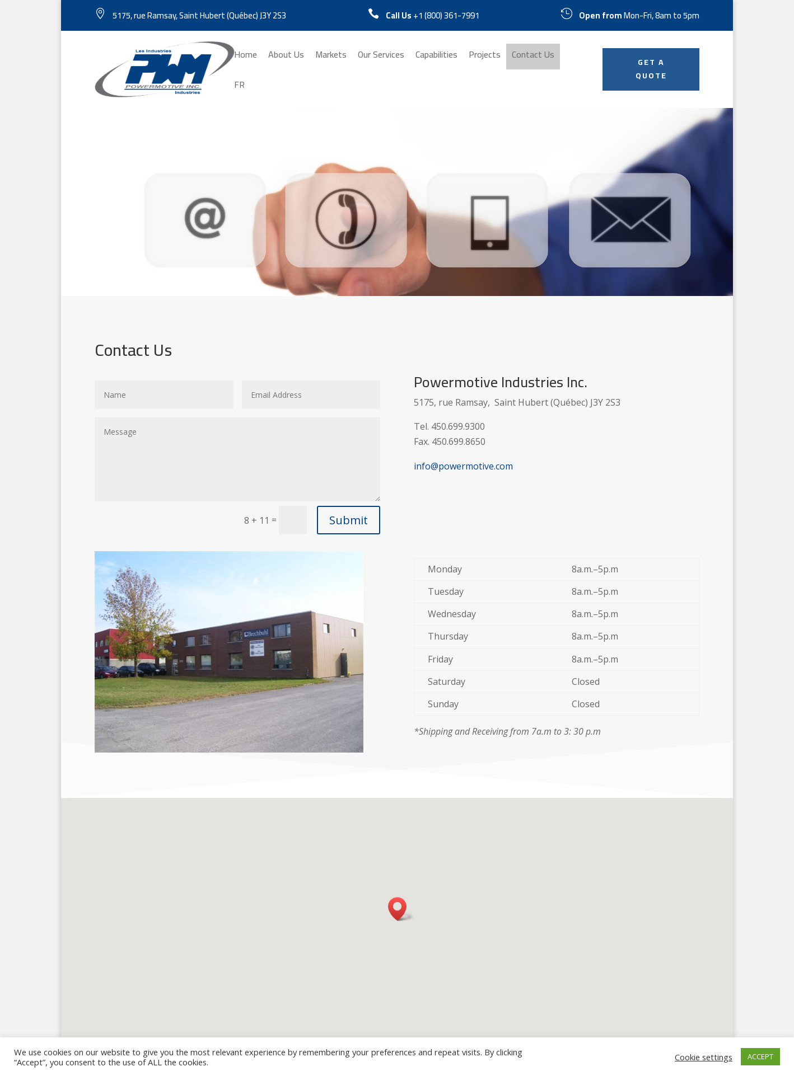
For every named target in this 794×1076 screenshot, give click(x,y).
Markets (331, 56)
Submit (348, 520)
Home (245, 56)
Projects (485, 56)
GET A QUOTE (651, 69)
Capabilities (436, 56)
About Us (286, 56)
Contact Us (533, 56)
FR (239, 87)
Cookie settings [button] (703, 1057)
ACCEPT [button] (760, 1056)
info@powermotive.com (463, 466)
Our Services (381, 56)
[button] (401, 909)
